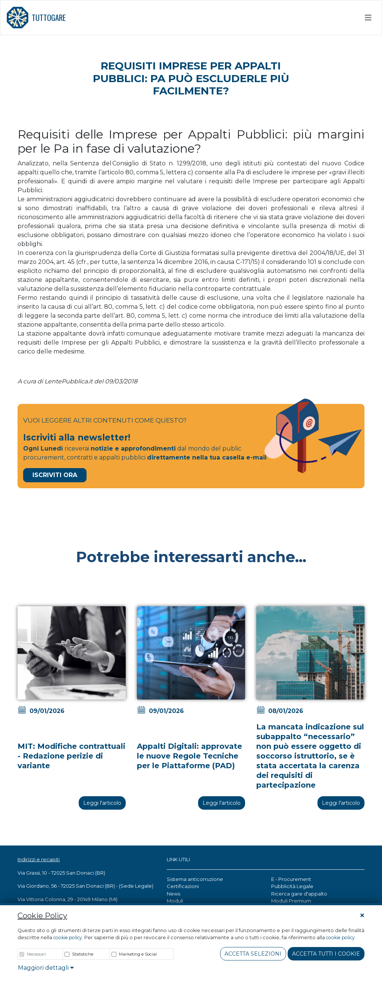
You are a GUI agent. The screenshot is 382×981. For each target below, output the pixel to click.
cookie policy (67, 937)
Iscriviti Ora (54, 475)
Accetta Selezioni (253, 953)
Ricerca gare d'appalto (299, 894)
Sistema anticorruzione (195, 879)
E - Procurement (291, 879)
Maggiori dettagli (46, 967)
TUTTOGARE (36, 17)
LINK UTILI (178, 859)
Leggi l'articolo (102, 803)
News (173, 894)
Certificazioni (183, 886)
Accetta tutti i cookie (326, 953)
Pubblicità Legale (292, 886)
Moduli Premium (291, 901)
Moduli (175, 901)
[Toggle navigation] (368, 17)
